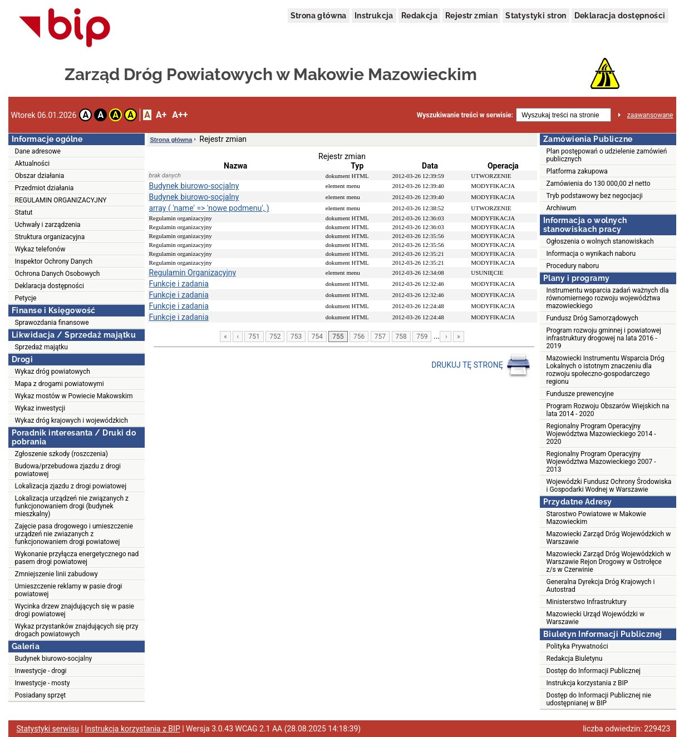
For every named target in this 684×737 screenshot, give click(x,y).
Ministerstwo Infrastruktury (587, 602)
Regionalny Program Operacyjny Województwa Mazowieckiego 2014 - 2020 (601, 434)
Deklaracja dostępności (620, 15)
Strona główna (319, 15)
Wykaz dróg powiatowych (52, 371)
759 (421, 336)
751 (253, 336)
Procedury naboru (573, 266)
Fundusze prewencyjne (580, 394)
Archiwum (562, 208)
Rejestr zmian (471, 15)
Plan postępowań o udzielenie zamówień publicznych (607, 155)
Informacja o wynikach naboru (591, 254)
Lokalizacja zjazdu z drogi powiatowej (71, 486)
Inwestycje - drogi (41, 671)
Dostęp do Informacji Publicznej (594, 671)
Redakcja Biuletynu (575, 658)
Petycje (26, 298)
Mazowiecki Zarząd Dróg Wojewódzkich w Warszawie (609, 538)
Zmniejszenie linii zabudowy (56, 574)
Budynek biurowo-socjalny (53, 658)
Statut (24, 212)
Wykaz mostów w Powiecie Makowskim (74, 396)
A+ (161, 115)
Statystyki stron (535, 15)
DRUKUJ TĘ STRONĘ (481, 365)
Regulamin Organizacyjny (193, 272)
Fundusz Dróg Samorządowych (592, 318)
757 (380, 336)
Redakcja (419, 15)
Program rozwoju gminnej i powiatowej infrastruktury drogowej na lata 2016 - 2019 (604, 338)
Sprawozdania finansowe (52, 323)
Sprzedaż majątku (41, 347)
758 (401, 336)
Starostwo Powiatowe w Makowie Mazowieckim (596, 518)
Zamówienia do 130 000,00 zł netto (599, 183)
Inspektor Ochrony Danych (54, 261)
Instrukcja (374, 15)
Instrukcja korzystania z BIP (587, 683)
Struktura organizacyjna (50, 237)
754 (317, 336)
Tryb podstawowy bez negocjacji (595, 196)
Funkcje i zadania (179, 283)
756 (359, 336)
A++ (180, 115)
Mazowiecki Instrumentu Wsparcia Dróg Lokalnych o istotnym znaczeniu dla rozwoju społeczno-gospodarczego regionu (606, 369)
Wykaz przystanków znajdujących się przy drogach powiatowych (77, 630)
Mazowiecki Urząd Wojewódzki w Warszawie (595, 618)
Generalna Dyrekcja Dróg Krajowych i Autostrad (601, 585)
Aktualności (32, 163)
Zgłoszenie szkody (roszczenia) (61, 454)
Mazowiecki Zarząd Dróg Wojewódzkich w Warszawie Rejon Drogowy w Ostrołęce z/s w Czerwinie (609, 561)
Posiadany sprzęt (40, 695)
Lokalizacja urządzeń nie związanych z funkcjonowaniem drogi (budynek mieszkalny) (72, 506)
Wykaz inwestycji (40, 408)
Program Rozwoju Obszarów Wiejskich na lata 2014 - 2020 (608, 410)
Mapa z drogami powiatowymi (59, 384)
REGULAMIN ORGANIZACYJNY (61, 200)
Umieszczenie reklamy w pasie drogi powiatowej (68, 590)
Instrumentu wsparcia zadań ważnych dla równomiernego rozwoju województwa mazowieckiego (608, 298)
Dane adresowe (38, 151)
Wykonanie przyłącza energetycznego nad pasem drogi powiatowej (77, 558)
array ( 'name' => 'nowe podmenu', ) (209, 208)
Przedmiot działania (44, 188)
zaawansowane (650, 115)
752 (275, 336)
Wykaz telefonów (40, 249)
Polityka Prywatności (577, 646)
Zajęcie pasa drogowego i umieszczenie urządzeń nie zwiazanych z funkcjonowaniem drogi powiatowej (74, 534)
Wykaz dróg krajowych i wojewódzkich (71, 420)
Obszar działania (40, 176)
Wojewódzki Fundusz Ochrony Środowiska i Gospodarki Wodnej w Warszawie (609, 485)
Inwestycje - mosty (42, 683)
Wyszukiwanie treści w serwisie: (465, 115)
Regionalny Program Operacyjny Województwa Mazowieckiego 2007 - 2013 (601, 461)
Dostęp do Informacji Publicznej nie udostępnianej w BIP (599, 699)
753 (296, 336)
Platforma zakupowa (577, 171)
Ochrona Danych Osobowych (57, 274)
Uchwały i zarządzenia (48, 225)
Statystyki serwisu (48, 728)
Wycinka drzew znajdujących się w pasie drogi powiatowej (74, 610)
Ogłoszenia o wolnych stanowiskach (600, 241)
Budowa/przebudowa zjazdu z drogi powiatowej (68, 470)
